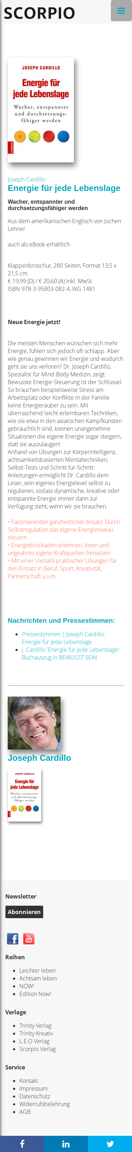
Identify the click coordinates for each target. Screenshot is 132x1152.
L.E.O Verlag (34, 1041)
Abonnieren (24, 912)
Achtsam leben (38, 978)
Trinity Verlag (35, 1025)
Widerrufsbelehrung (44, 1104)
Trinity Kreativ (36, 1033)
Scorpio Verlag (37, 1049)
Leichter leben (37, 970)
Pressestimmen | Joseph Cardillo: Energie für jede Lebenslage (63, 638)
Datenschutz (34, 1096)
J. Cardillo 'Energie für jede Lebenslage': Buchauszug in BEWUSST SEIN (71, 653)
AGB (25, 1112)
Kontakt (28, 1081)
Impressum (33, 1088)
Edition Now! (35, 994)
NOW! (26, 986)
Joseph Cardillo (26, 179)
